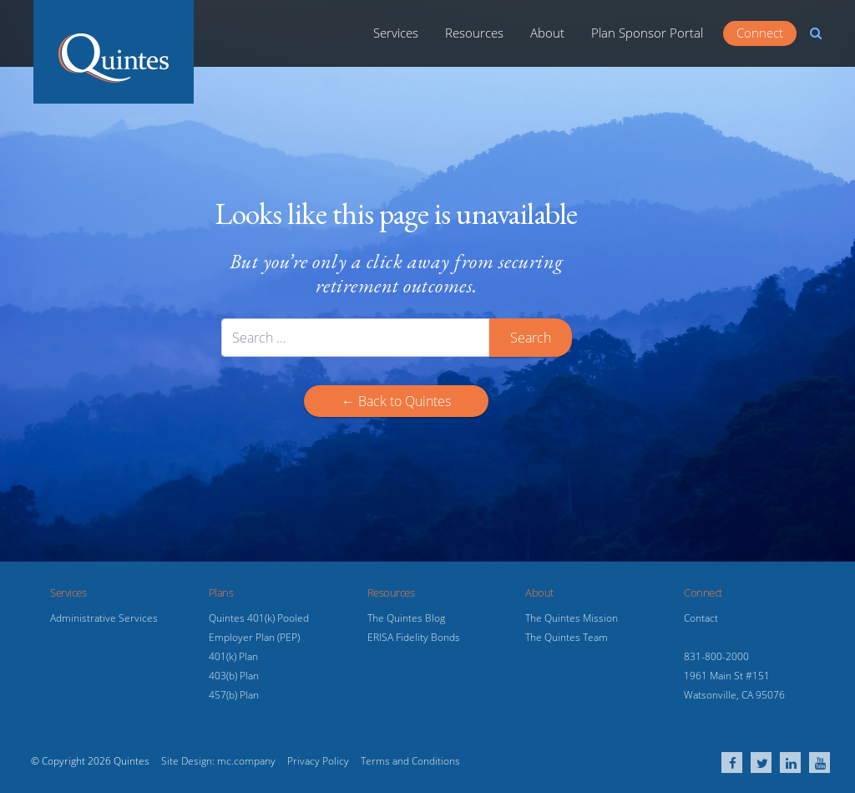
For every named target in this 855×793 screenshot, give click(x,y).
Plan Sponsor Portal (647, 32)
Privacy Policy (318, 761)
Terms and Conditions (410, 761)
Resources (474, 32)
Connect (759, 32)
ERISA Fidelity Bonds (413, 637)
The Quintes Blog (406, 618)
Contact (701, 618)
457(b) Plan (234, 695)
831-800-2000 (716, 656)
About (547, 32)
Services (395, 32)
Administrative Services (104, 618)
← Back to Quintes (396, 401)
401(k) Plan (233, 656)
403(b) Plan (234, 675)
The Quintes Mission (571, 618)
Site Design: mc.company (218, 761)
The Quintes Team (566, 637)
